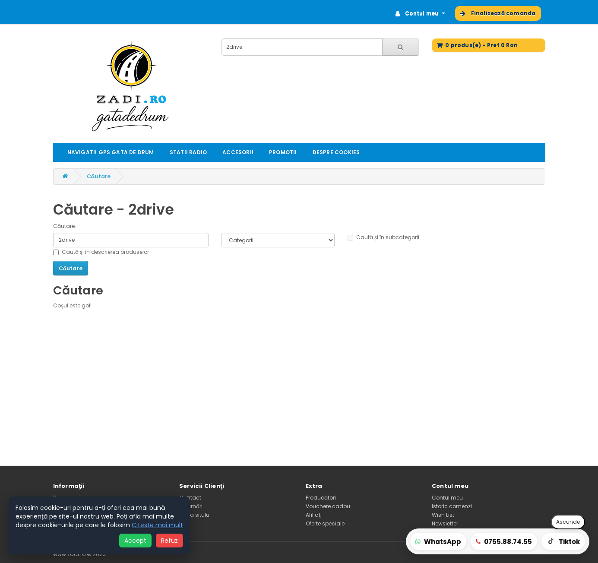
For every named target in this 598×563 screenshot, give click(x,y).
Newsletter (445, 523)
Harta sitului (195, 515)
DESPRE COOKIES (336, 152)
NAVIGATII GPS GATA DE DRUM (110, 152)
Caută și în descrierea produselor (101, 252)
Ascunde (568, 521)
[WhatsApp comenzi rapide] (438, 541)
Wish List (443, 515)
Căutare (99, 176)
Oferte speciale (325, 523)
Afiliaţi (314, 515)
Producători (321, 497)
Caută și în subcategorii (383, 237)
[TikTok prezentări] (563, 541)
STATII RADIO (188, 152)
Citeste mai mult (157, 525)
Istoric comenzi (452, 506)
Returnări (190, 506)
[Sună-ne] (504, 541)
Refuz (169, 540)
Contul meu (447, 497)
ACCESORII (237, 152)
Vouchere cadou (328, 506)
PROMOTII (283, 152)
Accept (135, 540)
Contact (190, 497)
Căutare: (64, 226)
